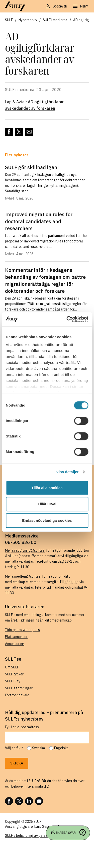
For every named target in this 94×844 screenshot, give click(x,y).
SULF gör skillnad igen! (32, 167)
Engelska (61, 748)
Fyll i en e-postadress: (22, 727)
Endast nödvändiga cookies (47, 520)
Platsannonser (16, 636)
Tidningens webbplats (22, 630)
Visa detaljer (67, 472)
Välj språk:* (14, 748)
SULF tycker (14, 674)
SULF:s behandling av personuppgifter (34, 835)
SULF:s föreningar (19, 688)
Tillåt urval (47, 504)
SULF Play (12, 681)
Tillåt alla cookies (47, 488)
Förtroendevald (17, 695)
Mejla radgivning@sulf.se (25, 550)
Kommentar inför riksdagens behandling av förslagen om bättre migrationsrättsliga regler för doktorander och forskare (45, 280)
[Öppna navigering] (80, 6)
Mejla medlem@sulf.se (23, 576)
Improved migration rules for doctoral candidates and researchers (38, 221)
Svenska (38, 748)
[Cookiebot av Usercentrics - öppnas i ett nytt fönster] (67, 319)
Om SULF (12, 667)
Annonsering (14, 643)
